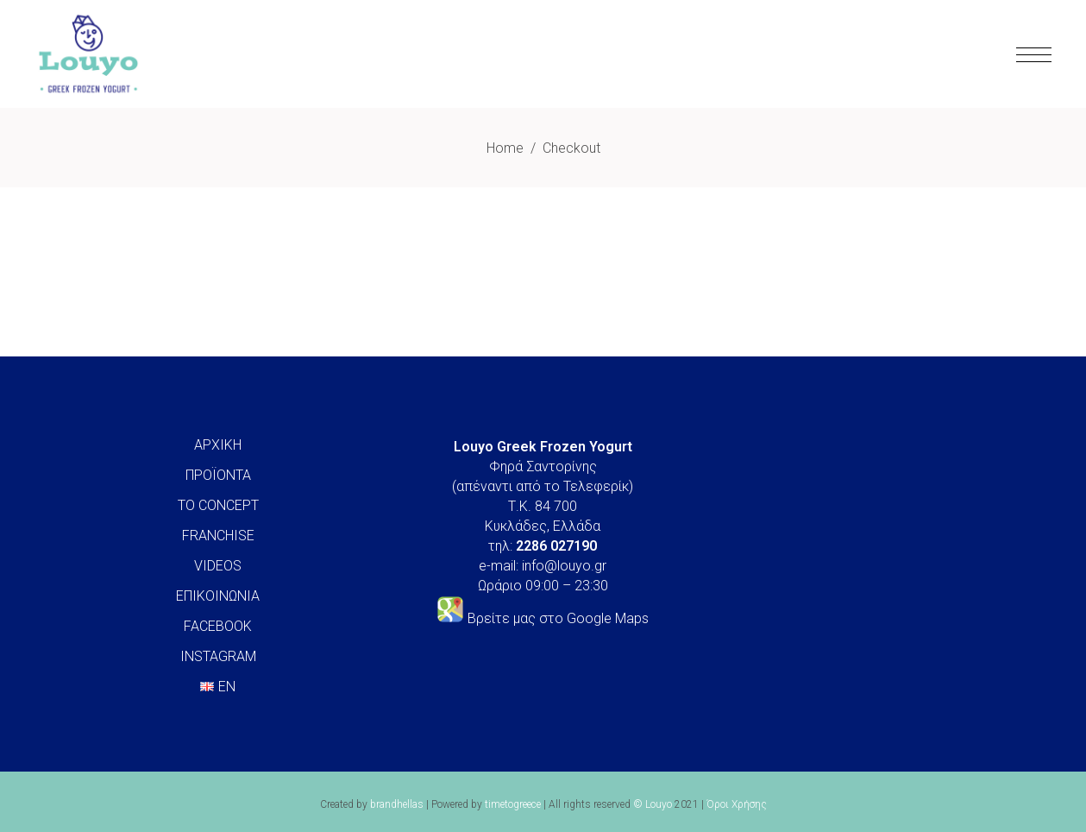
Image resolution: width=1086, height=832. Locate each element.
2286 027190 (556, 546)
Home (505, 148)
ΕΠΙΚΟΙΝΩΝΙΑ (218, 596)
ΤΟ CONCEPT (218, 505)
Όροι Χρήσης (736, 804)
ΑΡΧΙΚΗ (218, 445)
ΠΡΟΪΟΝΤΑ (218, 475)
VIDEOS (218, 566)
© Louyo (652, 804)
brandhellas (397, 804)
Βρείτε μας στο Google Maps (558, 618)
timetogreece (513, 804)
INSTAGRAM (218, 656)
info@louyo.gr (564, 566)
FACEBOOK (218, 626)
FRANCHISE (218, 535)
